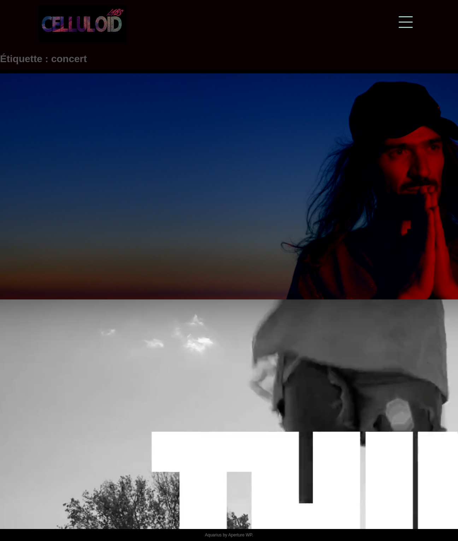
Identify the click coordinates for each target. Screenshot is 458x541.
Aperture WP (240, 535)
